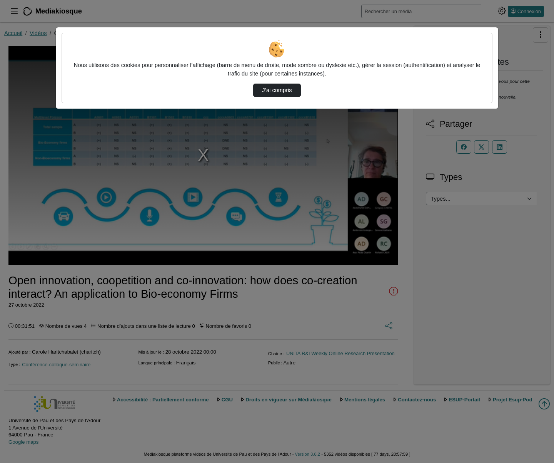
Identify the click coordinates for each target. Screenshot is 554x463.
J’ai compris (277, 90)
